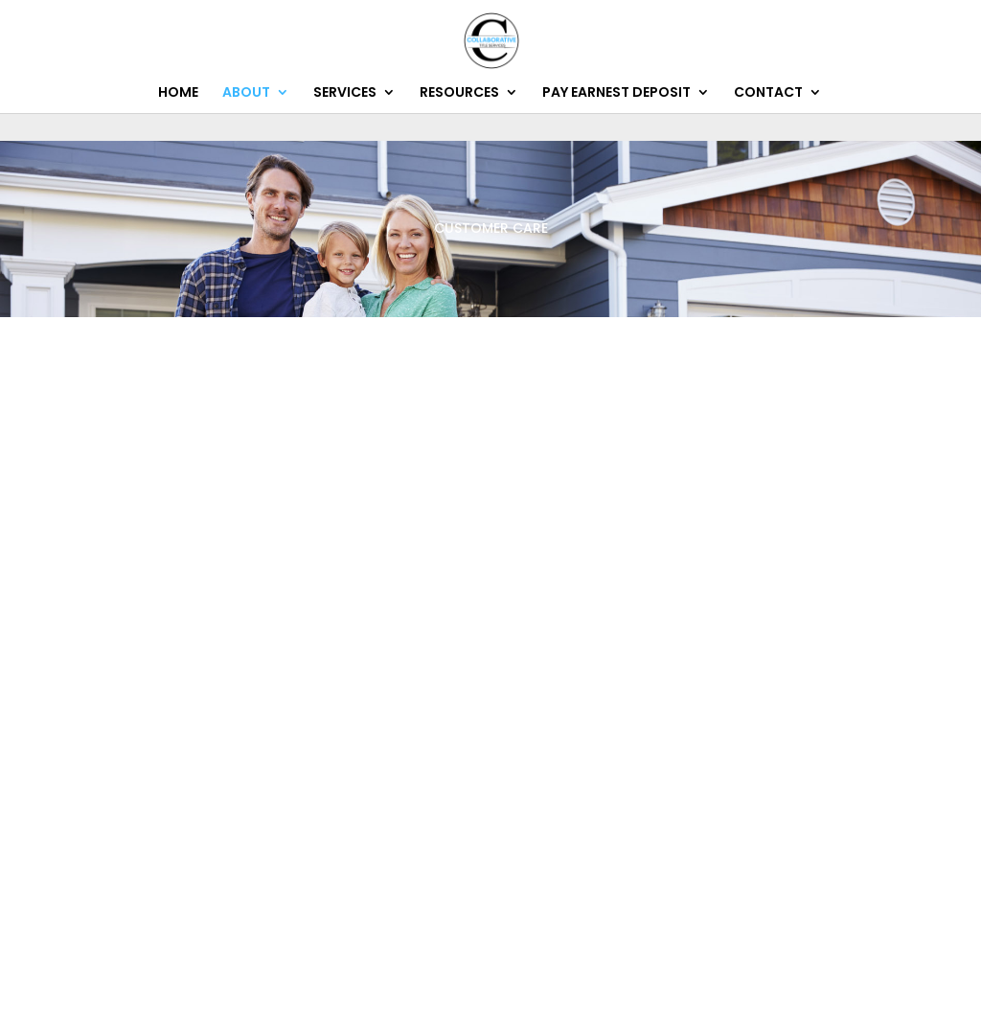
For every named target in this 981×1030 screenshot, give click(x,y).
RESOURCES (459, 93)
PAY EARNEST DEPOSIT (616, 93)
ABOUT (246, 93)
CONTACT (768, 93)
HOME (178, 93)
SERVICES (344, 93)
